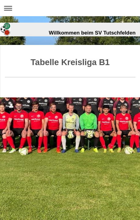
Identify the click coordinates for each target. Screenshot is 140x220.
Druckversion (23, 106)
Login (126, 106)
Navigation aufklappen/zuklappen (70, 8)
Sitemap (45, 106)
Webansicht (121, 111)
